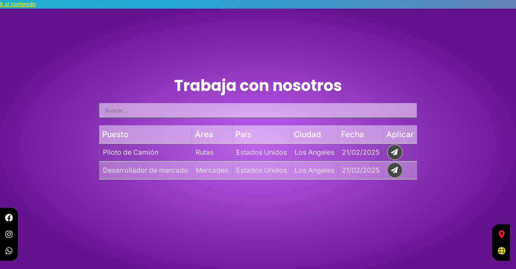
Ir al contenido (18, 4)
